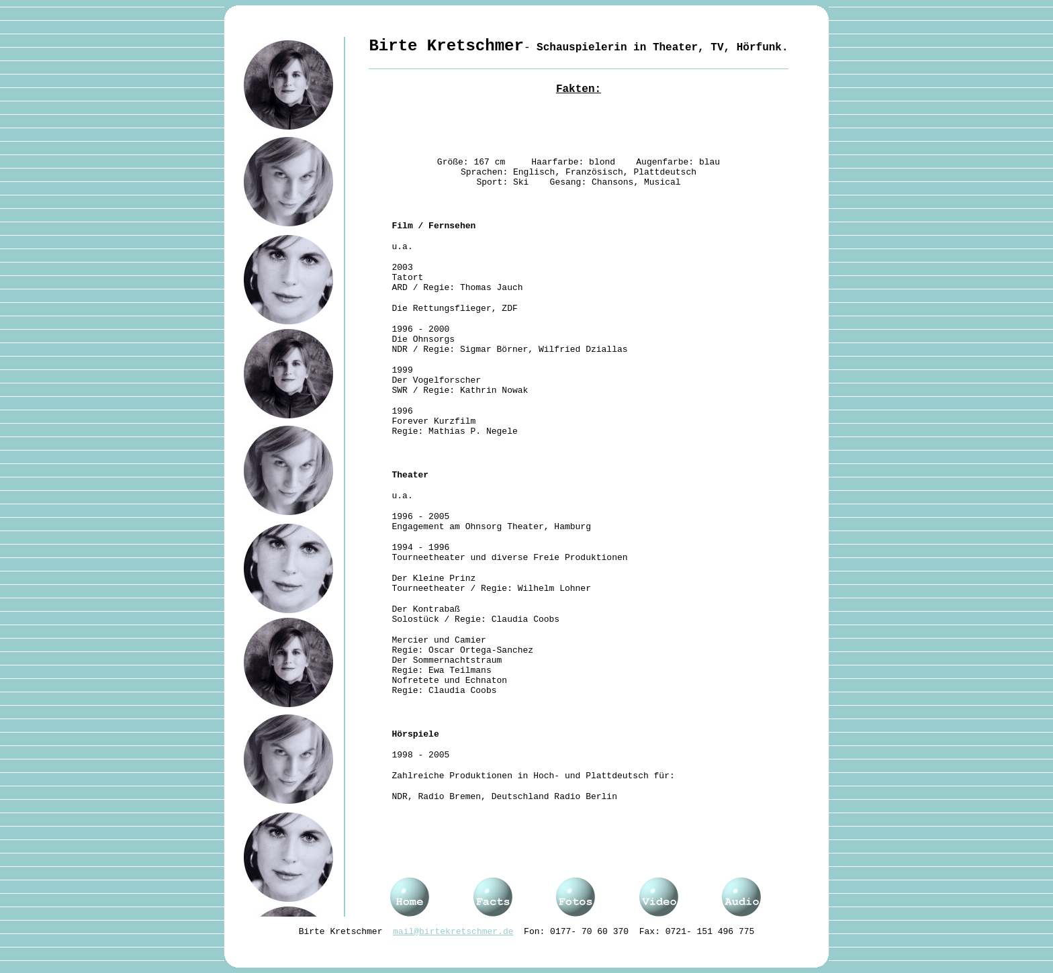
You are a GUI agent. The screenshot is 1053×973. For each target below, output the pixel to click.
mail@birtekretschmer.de (453, 932)
